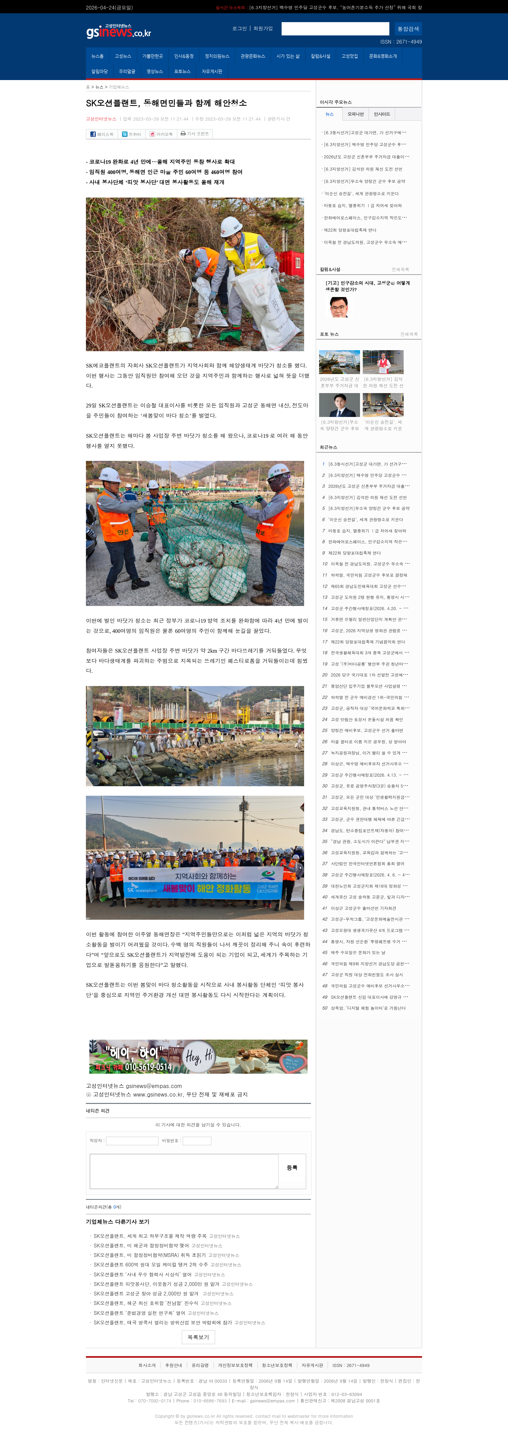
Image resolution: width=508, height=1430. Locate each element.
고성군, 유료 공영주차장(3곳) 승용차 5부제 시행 (376, 786)
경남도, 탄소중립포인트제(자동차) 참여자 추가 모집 (379, 830)
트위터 (131, 134)
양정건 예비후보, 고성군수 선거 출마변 (367, 730)
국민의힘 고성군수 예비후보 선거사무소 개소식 (374, 986)
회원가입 (263, 28)
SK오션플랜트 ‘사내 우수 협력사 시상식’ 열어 (143, 1274)
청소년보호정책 (277, 1365)
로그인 (239, 28)
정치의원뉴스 (217, 56)
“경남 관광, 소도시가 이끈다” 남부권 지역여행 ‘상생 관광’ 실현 (389, 841)
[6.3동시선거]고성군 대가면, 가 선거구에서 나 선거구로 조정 (381, 132)
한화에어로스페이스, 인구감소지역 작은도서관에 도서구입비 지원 (385, 217)
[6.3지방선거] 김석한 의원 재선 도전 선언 (363, 169)
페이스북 (102, 134)
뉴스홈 (97, 56)
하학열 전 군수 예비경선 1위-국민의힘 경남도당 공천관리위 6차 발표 (395, 697)
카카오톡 (161, 134)
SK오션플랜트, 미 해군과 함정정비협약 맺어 (141, 1245)
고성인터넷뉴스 (101, 118)
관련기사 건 (278, 118)
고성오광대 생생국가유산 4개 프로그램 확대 (372, 930)
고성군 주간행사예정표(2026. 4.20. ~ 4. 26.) (374, 608)
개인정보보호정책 (235, 1365)
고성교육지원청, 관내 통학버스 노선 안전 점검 (374, 808)
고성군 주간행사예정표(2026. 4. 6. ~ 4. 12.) (373, 874)
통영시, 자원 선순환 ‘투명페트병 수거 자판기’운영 (377, 941)
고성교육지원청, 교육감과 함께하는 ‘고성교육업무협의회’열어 (388, 852)
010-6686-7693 (210, 1400)
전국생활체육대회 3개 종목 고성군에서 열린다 (374, 652)
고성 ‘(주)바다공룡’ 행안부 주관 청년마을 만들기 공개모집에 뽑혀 (391, 664)
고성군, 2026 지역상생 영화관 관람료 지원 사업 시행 (380, 630)
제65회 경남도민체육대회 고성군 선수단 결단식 (375, 586)
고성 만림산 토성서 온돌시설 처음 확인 (367, 719)
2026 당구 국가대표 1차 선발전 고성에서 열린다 (376, 675)
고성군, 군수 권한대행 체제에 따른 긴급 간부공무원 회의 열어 (388, 819)
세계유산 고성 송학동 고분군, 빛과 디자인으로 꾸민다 (381, 897)
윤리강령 (200, 1365)
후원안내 (173, 1365)
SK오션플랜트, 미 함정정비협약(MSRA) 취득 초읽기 (150, 1255)
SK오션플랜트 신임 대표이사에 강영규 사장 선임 (376, 997)
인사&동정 (184, 56)
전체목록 (400, 269)
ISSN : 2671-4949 (401, 41)
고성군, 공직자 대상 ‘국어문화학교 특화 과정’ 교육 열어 (383, 708)
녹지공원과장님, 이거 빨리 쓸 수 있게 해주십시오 (377, 753)
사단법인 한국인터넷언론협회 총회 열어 (368, 863)
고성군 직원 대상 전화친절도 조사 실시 (367, 974)
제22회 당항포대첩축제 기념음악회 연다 (368, 641)
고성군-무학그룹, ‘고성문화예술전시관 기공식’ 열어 (379, 919)
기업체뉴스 (119, 87)
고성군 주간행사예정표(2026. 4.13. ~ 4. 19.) (374, 775)
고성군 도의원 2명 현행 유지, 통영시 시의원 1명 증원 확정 (385, 597)
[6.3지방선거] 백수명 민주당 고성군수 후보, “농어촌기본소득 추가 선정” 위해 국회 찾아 (406, 144)
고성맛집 (350, 56)
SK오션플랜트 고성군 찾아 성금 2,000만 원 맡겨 (147, 1293)
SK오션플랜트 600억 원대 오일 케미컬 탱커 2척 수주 (151, 1264)
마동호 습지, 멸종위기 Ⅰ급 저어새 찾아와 (363, 205)
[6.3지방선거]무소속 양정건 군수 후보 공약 (364, 181)
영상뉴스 (155, 71)
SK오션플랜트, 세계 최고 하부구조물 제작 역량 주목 (150, 1235)
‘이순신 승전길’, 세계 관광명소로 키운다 (361, 193)
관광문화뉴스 (253, 56)
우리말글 (127, 71)
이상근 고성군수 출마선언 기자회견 (364, 908)
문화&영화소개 (383, 56)
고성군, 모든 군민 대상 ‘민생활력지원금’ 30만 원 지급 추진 (386, 797)
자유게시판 (212, 71)
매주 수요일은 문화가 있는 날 (358, 952)
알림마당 (99, 71)
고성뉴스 (123, 56)
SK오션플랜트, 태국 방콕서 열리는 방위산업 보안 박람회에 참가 (163, 1322)
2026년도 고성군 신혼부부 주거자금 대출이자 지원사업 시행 (380, 156)
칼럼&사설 (320, 56)
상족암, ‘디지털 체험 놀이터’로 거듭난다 (368, 1008)
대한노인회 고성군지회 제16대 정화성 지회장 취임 (377, 886)
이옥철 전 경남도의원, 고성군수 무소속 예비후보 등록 (374, 242)
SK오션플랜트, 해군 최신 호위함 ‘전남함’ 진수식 (146, 1303)
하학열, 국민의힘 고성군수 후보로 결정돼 (369, 575)
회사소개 (147, 1365)
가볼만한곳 (153, 56)
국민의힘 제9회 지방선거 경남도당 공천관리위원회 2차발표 (386, 963)
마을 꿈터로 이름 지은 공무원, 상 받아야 (368, 741)
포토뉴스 (182, 71)
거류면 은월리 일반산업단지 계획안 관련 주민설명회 (379, 619)
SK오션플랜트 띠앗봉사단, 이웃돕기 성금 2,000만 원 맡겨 (157, 1283)
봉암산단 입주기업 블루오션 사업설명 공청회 (372, 686)
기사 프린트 (195, 133)
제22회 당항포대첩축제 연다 (350, 230)
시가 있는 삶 (288, 56)
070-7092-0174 (155, 1400)
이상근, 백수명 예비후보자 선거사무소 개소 (371, 763)
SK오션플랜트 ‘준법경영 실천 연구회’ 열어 (139, 1312)
